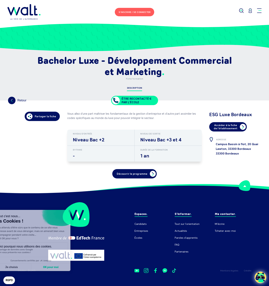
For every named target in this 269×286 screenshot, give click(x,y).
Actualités (181, 231)
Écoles (138, 237)
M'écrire (220, 224)
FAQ (177, 244)
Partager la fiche (41, 116)
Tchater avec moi (225, 231)
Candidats (140, 224)
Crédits (247, 270)
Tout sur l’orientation (187, 224)
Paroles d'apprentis (186, 237)
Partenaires (181, 251)
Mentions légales (229, 270)
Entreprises (141, 231)
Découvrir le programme (136, 174)
